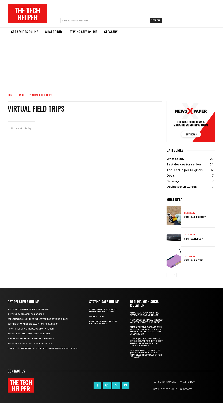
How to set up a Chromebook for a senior (31, 329)
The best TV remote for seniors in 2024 (29, 334)
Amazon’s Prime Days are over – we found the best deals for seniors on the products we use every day (146, 330)
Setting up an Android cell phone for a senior (33, 324)
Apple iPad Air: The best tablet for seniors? (32, 339)
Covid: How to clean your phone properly (103, 322)
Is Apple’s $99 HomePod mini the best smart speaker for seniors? (43, 348)
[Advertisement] (111, 62)
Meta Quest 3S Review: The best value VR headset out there (146, 321)
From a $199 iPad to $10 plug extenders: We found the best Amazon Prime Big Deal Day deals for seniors (146, 342)
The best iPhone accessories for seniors (30, 343)
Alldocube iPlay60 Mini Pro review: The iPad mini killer (144, 314)
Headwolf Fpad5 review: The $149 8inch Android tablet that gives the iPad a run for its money (146, 353)
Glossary (189, 213)
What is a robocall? (195, 217)
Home (11, 95)
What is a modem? (193, 238)
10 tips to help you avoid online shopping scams (103, 310)
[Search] (156, 20)
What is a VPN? (97, 316)
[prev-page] (169, 275)
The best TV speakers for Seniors (26, 314)
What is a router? (193, 260)
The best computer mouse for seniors (28, 309)
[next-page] (174, 275)
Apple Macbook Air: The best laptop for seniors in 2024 (38, 319)
